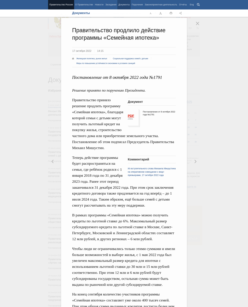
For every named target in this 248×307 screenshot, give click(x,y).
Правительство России (61, 4)
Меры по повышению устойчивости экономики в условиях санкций (105, 63)
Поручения (137, 4)
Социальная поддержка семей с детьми (130, 58)
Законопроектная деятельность (161, 4)
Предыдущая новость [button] (195, 161)
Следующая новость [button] (52, 161)
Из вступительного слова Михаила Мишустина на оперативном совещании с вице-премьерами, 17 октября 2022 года (152, 171)
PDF (131, 115)
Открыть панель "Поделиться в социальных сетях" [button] (181, 13)
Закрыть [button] (200, 25)
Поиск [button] (198, 4)
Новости (99, 4)
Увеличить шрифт (161, 13)
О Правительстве (84, 4)
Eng (192, 4)
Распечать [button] (171, 13)
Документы (124, 4)
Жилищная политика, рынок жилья (91, 58)
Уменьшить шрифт (151, 13)
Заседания (110, 4)
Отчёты (183, 4)
